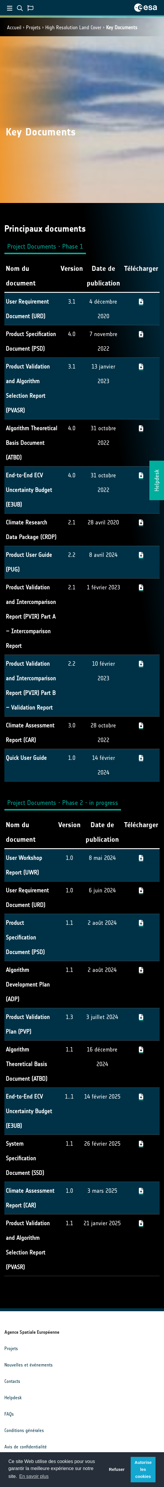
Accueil (14, 27)
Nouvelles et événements (28, 1365)
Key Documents (121, 27)
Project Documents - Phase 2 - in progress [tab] (62, 803)
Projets (33, 27)
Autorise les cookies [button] (142, 1469)
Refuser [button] (117, 1469)
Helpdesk (13, 1397)
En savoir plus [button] (34, 1476)
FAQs (9, 1414)
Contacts (12, 1381)
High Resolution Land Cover (73, 27)
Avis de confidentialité (25, 1447)
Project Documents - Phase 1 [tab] (45, 246)
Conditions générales (24, 1430)
